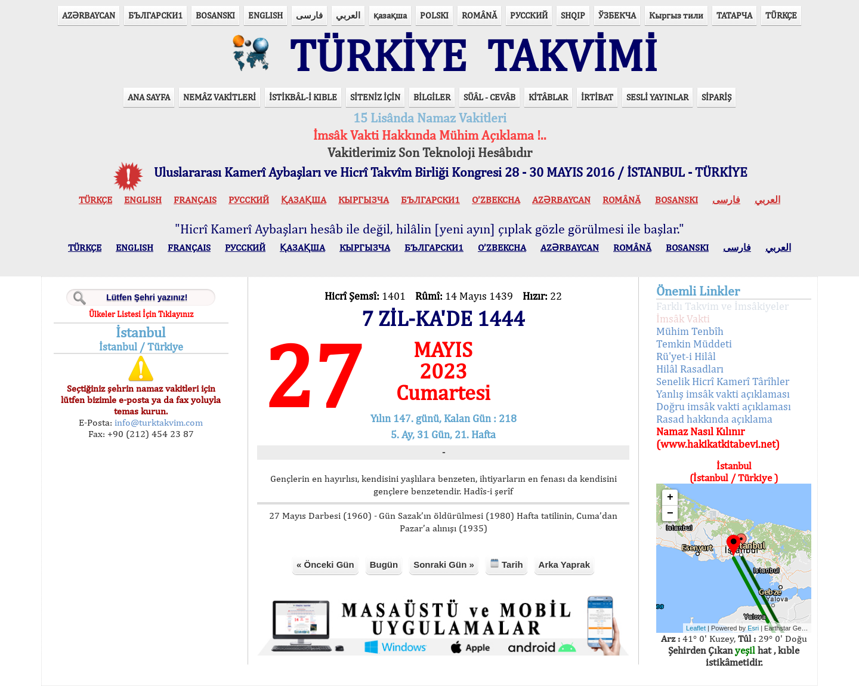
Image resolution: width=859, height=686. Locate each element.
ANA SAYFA (149, 97)
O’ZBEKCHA (496, 199)
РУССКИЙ (529, 15)
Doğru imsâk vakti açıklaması (723, 406)
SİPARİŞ (716, 97)
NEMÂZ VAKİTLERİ (219, 97)
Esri (753, 628)
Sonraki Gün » (443, 564)
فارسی (309, 15)
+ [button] (670, 497)
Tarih (506, 564)
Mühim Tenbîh (690, 331)
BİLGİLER (431, 97)
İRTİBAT (597, 97)
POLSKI (434, 15)
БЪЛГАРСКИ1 (155, 15)
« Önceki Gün (325, 564)
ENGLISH (265, 15)
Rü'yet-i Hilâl (686, 356)
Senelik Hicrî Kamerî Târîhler (722, 381)
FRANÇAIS (195, 199)
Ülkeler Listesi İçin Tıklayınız (141, 314)
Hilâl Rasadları (690, 368)
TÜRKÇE (781, 15)
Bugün (384, 564)
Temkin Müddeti (694, 343)
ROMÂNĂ (479, 15)
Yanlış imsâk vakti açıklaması (723, 393)
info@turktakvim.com (157, 422)
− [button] (670, 513)
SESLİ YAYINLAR (657, 97)
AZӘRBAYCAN (88, 15)
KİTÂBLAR (548, 97)
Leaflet (696, 628)
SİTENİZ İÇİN (375, 97)
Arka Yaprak (564, 564)
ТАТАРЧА (734, 15)
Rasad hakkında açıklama (714, 419)
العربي (348, 15)
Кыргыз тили (676, 15)
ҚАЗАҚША (303, 199)
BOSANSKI (215, 15)
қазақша (390, 15)
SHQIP (573, 15)
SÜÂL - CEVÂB (489, 97)
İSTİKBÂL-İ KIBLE (303, 97)
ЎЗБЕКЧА (617, 15)
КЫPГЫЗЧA (363, 199)
